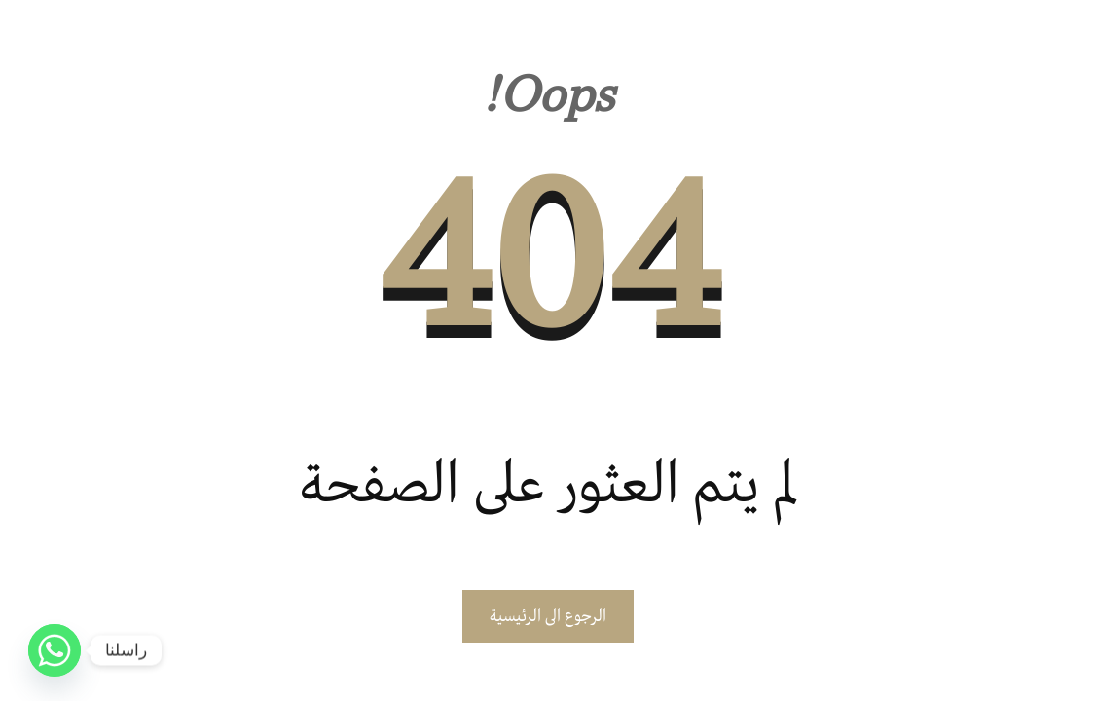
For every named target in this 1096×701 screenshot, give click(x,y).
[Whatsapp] (54, 650)
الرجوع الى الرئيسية (548, 616)
